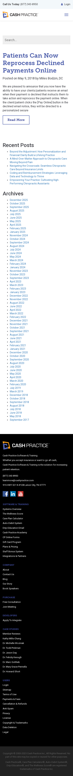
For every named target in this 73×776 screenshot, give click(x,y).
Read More (16, 120)
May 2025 (15, 221)
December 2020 (19, 352)
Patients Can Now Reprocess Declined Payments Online (33, 63)
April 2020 (15, 377)
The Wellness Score (13, 513)
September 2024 (19, 242)
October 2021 (17, 327)
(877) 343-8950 (20, 4)
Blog (5, 579)
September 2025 (19, 207)
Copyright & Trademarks (15, 722)
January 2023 (17, 292)
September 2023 (19, 278)
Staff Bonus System (13, 551)
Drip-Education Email (13, 528)
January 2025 (17, 231)
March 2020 (16, 380)
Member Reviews (11, 633)
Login (65, 4)
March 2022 (16, 313)
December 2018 (19, 395)
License (7, 718)
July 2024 (15, 249)
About (6, 569)
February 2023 (18, 288)
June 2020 (16, 370)
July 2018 (15, 409)
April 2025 (15, 224)
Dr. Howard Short (11, 671)
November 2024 (19, 235)
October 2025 (17, 203)
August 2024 (17, 246)
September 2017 (19, 419)
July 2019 (15, 387)
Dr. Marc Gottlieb (11, 662)
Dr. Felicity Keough (12, 657)
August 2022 (17, 302)
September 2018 (19, 402)
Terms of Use (9, 694)
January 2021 (17, 348)
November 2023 (19, 270)
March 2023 (16, 285)
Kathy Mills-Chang (12, 638)
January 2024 (17, 267)
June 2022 (16, 306)
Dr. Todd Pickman (12, 648)
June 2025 (16, 217)
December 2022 (19, 295)
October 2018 (17, 398)
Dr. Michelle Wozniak (13, 643)
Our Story (7, 583)
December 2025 (19, 200)
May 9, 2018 (26, 78)
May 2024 (15, 256)
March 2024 (16, 260)
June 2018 (16, 412)
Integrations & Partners (14, 556)
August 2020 (17, 363)
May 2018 (15, 416)
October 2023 (17, 274)
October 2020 (17, 356)
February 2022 (18, 317)
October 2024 (17, 239)
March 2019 (16, 391)
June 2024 (16, 253)
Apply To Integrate (12, 620)
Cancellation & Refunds (15, 703)
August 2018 (17, 405)
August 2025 (17, 210)
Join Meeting (9, 606)
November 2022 (19, 299)
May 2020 (15, 373)
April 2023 (15, 281)
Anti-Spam (8, 708)
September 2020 (19, 359)
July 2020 (15, 366)
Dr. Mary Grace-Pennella (15, 666)
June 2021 (16, 338)
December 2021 (19, 320)
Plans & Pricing (10, 546)
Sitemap (7, 689)
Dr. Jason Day (10, 652)
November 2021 (19, 324)
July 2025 (15, 214)
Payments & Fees (11, 699)
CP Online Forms (11, 537)
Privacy (6, 713)
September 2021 (19, 331)
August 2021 (17, 334)
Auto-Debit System (12, 523)
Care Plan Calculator (13, 518)
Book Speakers (11, 588)
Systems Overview (12, 509)
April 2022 (15, 309)
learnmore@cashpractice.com (18, 480)
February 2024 (18, 263)
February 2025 (18, 228)
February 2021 (18, 345)
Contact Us (8, 574)
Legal (5, 732)
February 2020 (18, 384)
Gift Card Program (12, 542)
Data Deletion (10, 727)
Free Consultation (12, 602)
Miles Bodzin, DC (51, 78)
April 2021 (15, 341)
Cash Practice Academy (15, 532)
